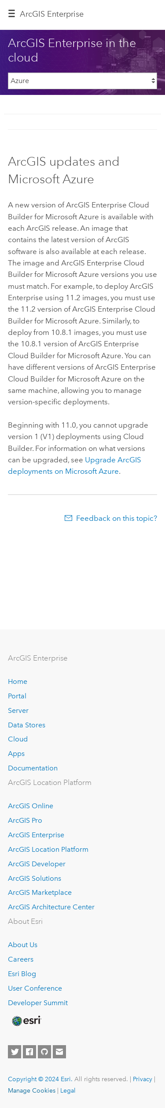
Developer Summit (38, 1003)
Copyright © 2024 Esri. (40, 1079)
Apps (16, 753)
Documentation (33, 768)
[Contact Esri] (59, 1051)
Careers (20, 959)
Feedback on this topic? (116, 518)
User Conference (35, 988)
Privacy (142, 1079)
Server (18, 710)
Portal (17, 696)
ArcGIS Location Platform (48, 849)
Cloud (18, 739)
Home (17, 681)
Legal (68, 1090)
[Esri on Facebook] (29, 1051)
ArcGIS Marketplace (40, 892)
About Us (22, 945)
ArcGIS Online (30, 806)
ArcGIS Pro (25, 820)
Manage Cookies (31, 1090)
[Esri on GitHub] (44, 1051)
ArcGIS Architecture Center (51, 907)
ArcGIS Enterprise (52, 14)
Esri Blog (22, 974)
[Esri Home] (26, 1021)
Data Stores (26, 725)
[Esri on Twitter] (14, 1051)
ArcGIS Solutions (34, 878)
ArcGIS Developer (37, 864)
